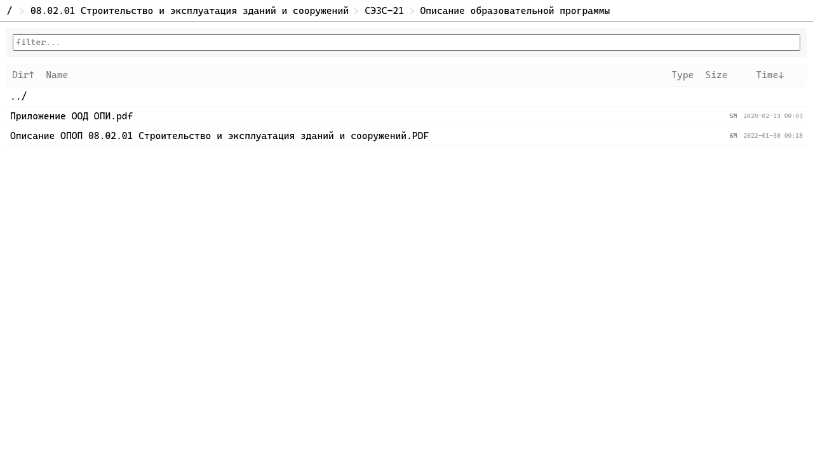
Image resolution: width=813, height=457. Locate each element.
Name (57, 75)
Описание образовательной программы (515, 11)
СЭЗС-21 (384, 11)
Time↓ (770, 75)
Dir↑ (23, 75)
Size (716, 75)
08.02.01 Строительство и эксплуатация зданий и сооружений (189, 11)
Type (682, 75)
